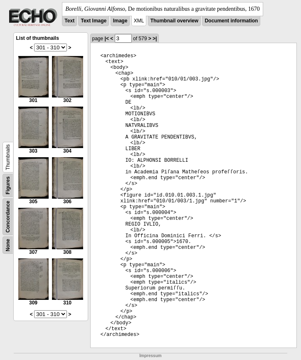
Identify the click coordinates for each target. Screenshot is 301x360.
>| (155, 38)
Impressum (150, 355)
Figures (8, 185)
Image (120, 21)
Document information (231, 21)
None (8, 245)
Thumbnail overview (174, 21)
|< (107, 38)
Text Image (93, 21)
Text (69, 21)
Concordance (8, 217)
